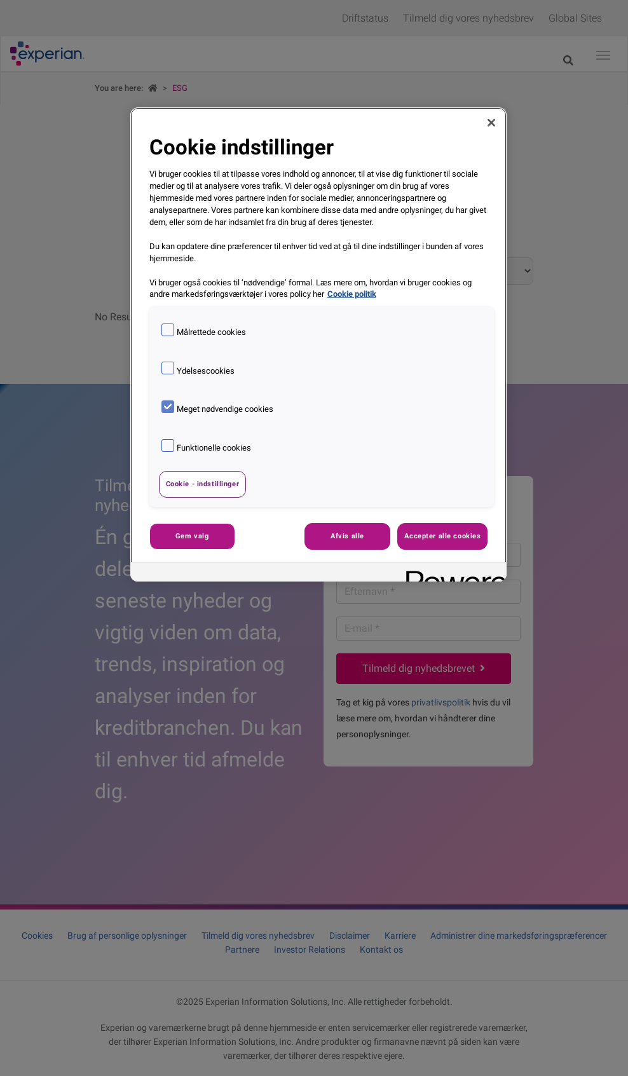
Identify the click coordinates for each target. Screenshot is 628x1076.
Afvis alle (347, 535)
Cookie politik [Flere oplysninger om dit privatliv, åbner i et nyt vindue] (351, 294)
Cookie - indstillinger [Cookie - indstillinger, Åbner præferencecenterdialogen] (203, 483)
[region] (318, 344)
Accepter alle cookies (442, 535)
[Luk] (491, 123)
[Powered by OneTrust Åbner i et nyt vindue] (452, 574)
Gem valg (192, 535)
